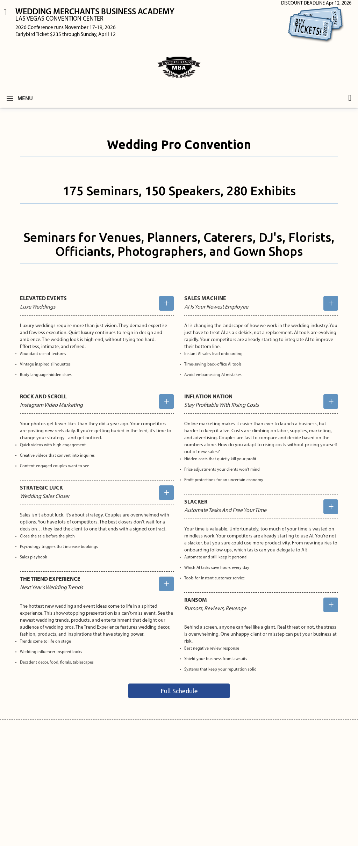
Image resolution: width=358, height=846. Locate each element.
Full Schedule (179, 690)
